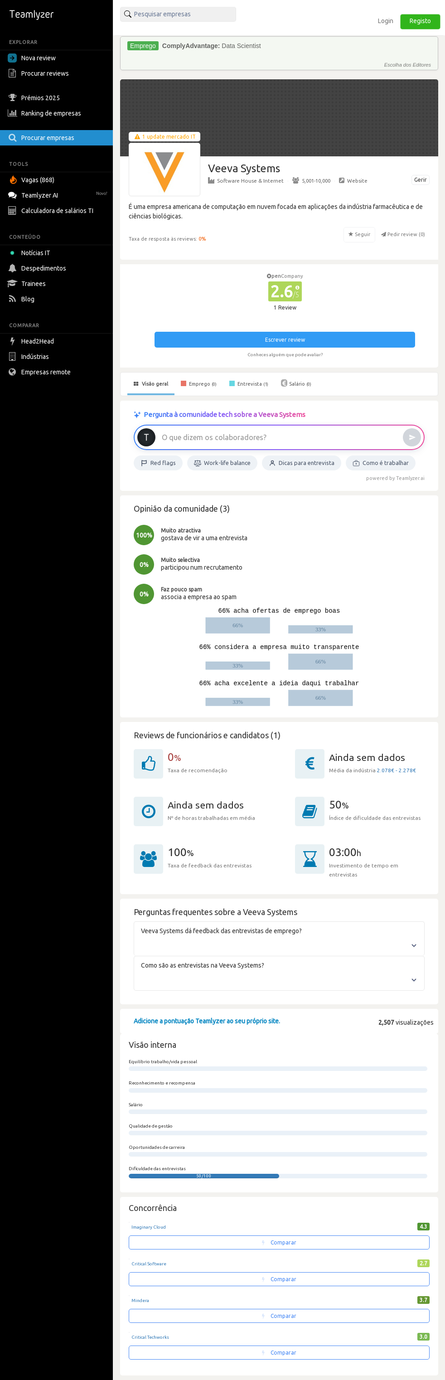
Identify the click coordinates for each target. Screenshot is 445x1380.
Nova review (32, 58)
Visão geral (151, 384)
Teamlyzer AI (58, 194)
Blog (22, 299)
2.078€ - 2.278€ (396, 770)
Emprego (199, 383)
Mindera (140, 1300)
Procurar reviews (39, 73)
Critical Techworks (150, 1337)
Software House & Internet (246, 180)
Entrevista (248, 383)
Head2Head (32, 341)
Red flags (158, 463)
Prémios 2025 (35, 98)
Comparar (279, 1242)
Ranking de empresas (45, 113)
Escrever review (285, 340)
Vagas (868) (32, 179)
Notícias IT (30, 253)
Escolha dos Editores (407, 65)
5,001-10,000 (311, 180)
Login (385, 20)
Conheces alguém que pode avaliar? (285, 354)
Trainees (28, 283)
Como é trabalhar (381, 463)
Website (353, 180)
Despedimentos (38, 268)
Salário (296, 383)
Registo (420, 20)
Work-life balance (222, 463)
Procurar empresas (42, 137)
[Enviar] (412, 437)
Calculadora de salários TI (51, 210)
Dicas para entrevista (301, 463)
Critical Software (148, 1263)
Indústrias (29, 356)
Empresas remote (40, 372)
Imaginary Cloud (148, 1227)
